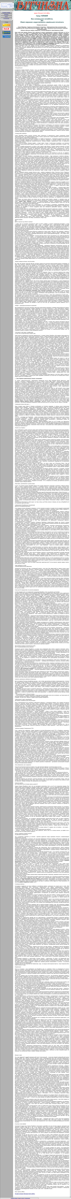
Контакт (6, 16)
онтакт (22, 1198)
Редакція (6, 14)
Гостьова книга (6, 18)
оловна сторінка (14, 1198)
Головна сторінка (6, 12)
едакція (19, 1198)
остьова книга (27, 1198)
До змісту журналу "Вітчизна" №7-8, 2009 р (25, 1193)
